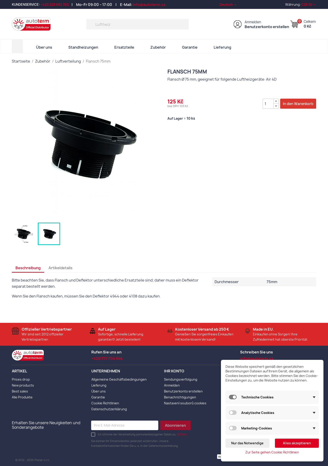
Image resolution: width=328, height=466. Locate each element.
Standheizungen (83, 47)
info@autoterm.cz (149, 4)
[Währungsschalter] (308, 4)
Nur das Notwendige (247, 443)
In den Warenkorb (298, 103)
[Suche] (137, 24)
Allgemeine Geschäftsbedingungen (119, 379)
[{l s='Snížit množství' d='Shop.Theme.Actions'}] (276, 106)
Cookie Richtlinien (105, 403)
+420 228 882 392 (55, 4)
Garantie (189, 47)
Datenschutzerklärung (109, 409)
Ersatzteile (124, 47)
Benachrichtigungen (180, 397)
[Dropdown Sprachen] (228, 4)
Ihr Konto (174, 371)
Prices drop (21, 379)
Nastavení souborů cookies (185, 403)
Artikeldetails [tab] (60, 267)
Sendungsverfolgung (180, 379)
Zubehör (158, 47)
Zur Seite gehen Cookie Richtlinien (272, 452)
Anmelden (253, 22)
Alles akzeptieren (297, 443)
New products (23, 385)
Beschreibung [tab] (28, 267)
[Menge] (268, 104)
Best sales (20, 391)
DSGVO (181, 434)
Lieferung (222, 47)
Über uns (44, 47)
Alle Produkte (22, 397)
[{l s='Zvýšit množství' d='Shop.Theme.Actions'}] (276, 101)
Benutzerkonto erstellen (267, 26)
